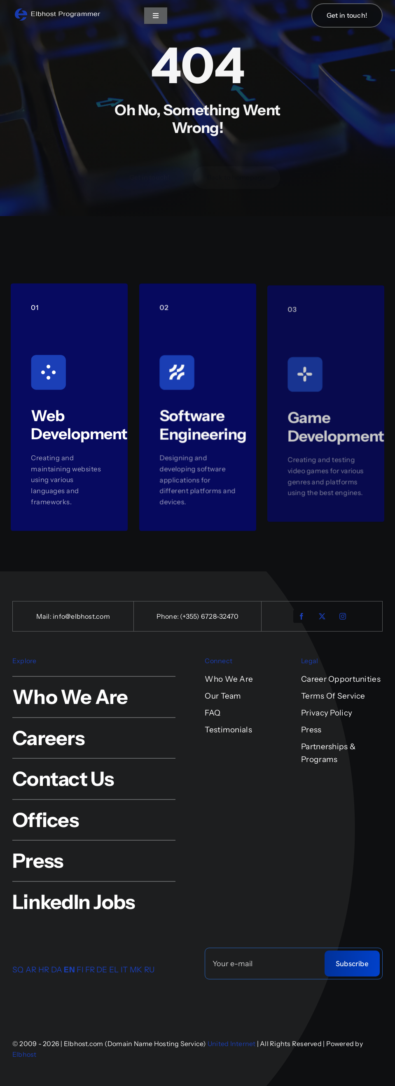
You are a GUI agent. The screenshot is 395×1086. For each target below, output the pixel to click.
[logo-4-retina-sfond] (57, 11)
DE (102, 969)
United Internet (232, 1043)
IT (124, 969)
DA (57, 969)
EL (114, 969)
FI (80, 969)
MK (136, 969)
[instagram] (342, 616)
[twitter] (322, 616)
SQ (18, 969)
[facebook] (301, 616)
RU (149, 969)
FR (90, 969)
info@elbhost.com (81, 616)
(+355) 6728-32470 (209, 616)
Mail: (44, 616)
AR (31, 969)
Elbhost (24, 1054)
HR (43, 969)
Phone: (168, 616)
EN (69, 969)
